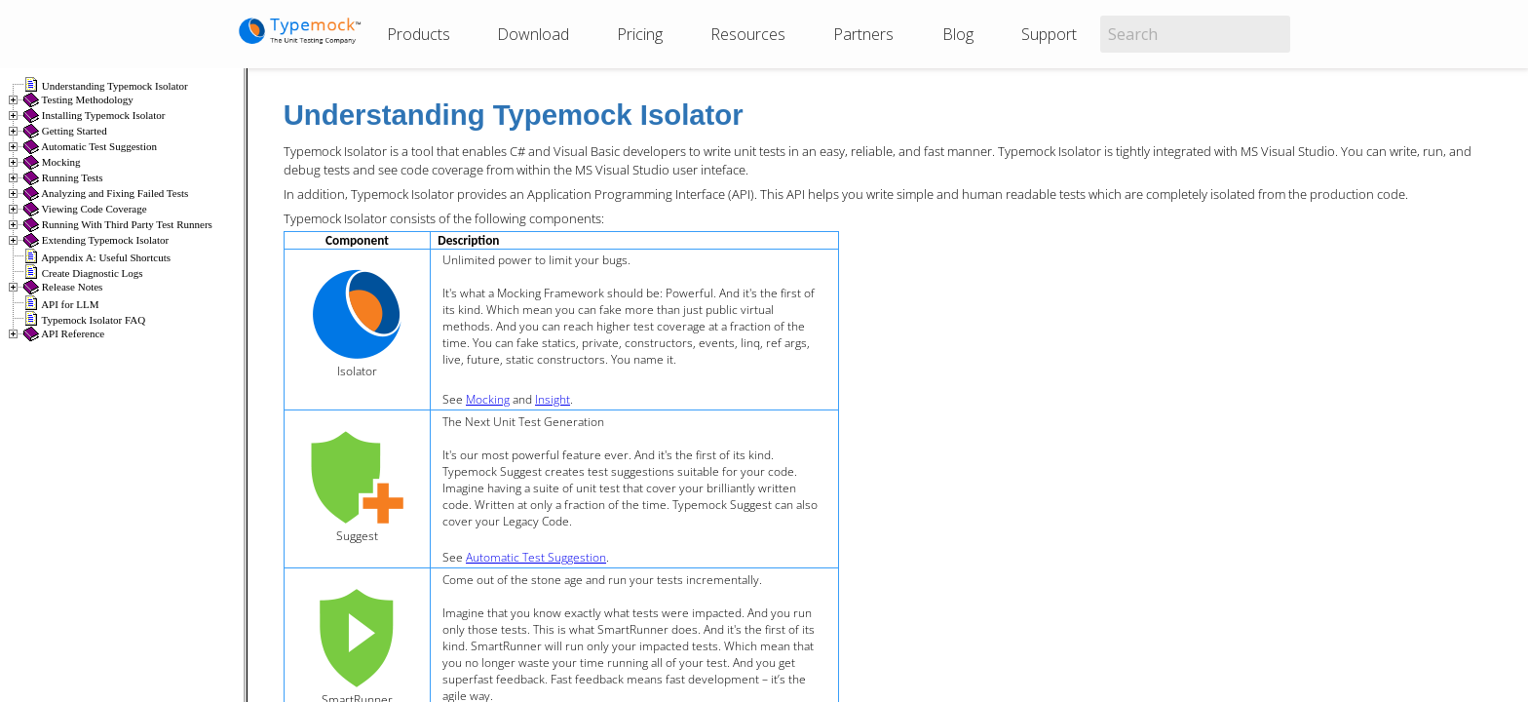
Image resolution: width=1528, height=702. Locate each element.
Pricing (640, 34)
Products (418, 34)
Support (1049, 34)
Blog (958, 34)
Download (533, 34)
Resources (747, 34)
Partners (863, 34)
